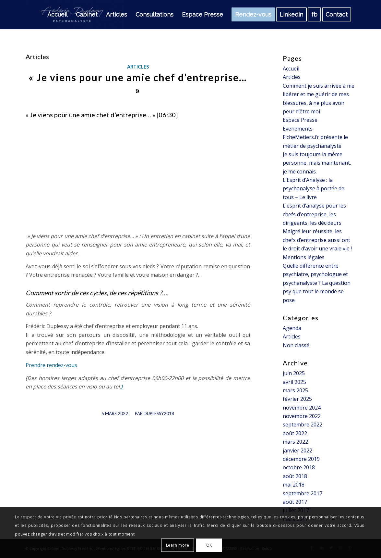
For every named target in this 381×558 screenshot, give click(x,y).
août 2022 (295, 433)
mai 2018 (293, 484)
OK (209, 545)
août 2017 (295, 501)
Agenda (292, 328)
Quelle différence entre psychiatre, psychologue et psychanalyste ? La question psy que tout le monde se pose (317, 283)
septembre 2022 (302, 424)
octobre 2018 (299, 467)
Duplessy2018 (159, 413)
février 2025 (297, 398)
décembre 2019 (301, 459)
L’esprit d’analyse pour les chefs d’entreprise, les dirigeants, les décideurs (314, 214)
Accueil (291, 68)
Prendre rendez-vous (51, 365)
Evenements (298, 128)
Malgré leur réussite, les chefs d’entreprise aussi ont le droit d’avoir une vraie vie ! (317, 240)
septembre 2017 (302, 493)
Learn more (177, 545)
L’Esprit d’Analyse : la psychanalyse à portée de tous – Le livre (313, 188)
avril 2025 (294, 382)
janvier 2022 (297, 450)
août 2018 (295, 476)
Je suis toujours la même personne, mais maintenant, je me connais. (317, 163)
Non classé (296, 345)
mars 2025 (295, 390)
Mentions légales (304, 257)
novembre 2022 (302, 416)
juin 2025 (294, 373)
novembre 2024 (302, 407)
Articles (138, 67)
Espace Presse (300, 119)
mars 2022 (295, 441)
